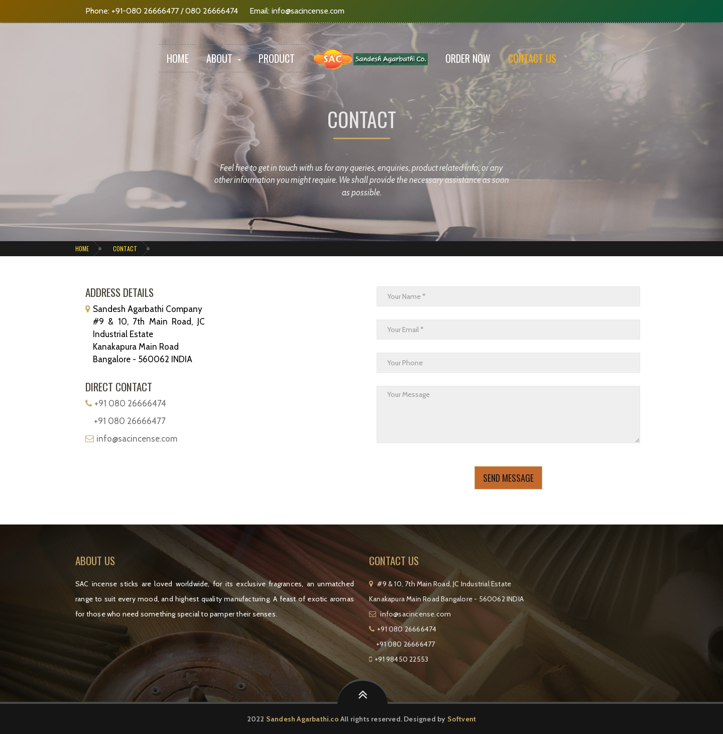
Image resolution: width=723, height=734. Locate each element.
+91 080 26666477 (130, 421)
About (223, 58)
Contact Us (532, 58)
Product (277, 58)
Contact (125, 248)
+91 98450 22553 (401, 659)
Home (178, 58)
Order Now (468, 58)
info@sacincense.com (308, 11)
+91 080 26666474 (130, 403)
